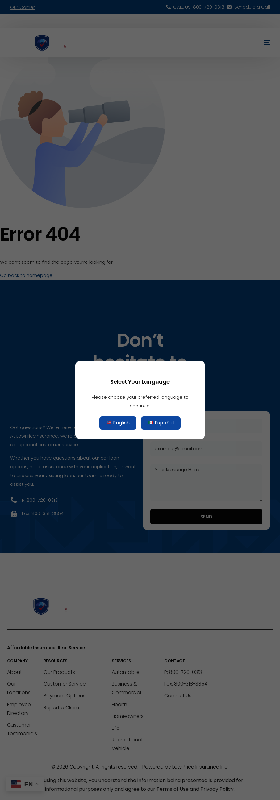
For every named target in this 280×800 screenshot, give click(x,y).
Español (161, 423)
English (118, 423)
